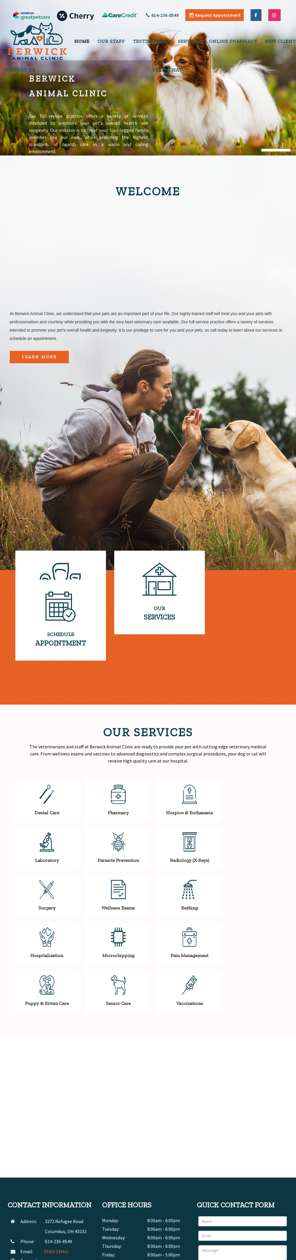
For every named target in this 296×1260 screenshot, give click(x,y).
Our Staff (111, 41)
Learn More (39, 356)
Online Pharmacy (233, 41)
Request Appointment (215, 15)
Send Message (268, 1204)
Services (189, 41)
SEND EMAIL (56, 1183)
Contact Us (19, 70)
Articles (242, 1253)
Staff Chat (167, 70)
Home (81, 41)
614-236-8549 (162, 15)
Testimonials (151, 41)
